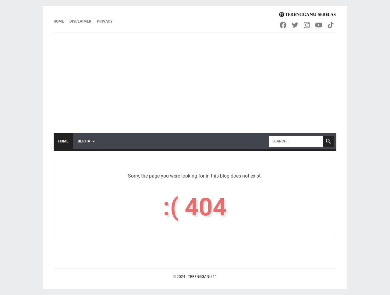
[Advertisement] (195, 78)
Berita (84, 141)
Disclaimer (80, 21)
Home (59, 21)
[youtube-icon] (319, 25)
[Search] (296, 141)
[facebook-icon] (283, 25)
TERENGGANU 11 (202, 277)
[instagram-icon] (307, 25)
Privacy (104, 21)
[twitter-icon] (295, 25)
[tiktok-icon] (331, 25)
